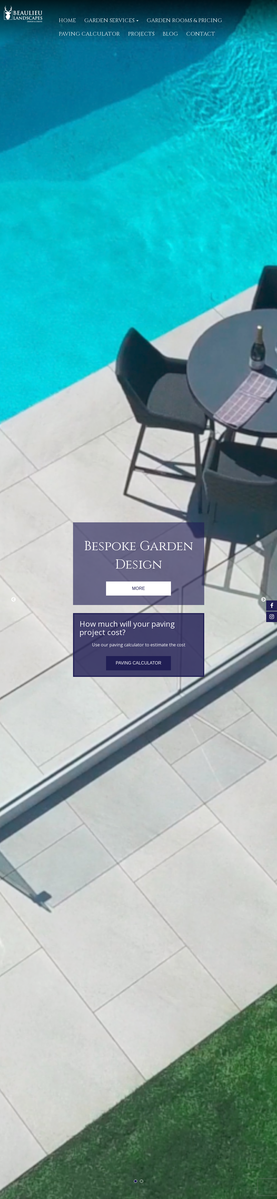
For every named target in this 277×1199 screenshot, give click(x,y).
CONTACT (200, 34)
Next (263, 599)
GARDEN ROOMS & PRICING (184, 20)
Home (67, 20)
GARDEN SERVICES (111, 20)
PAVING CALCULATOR (89, 34)
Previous (13, 599)
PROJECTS (141, 34)
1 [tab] (135, 1181)
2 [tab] (141, 1181)
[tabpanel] (138, 599)
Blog (170, 34)
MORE (138, 588)
